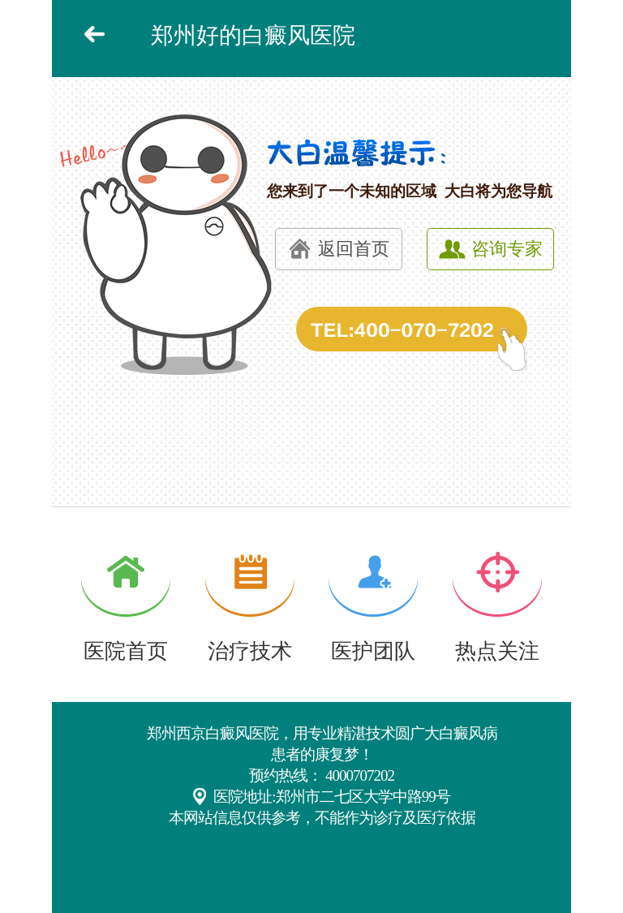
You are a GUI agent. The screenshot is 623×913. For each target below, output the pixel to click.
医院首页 (126, 651)
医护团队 (373, 651)
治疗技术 (250, 651)
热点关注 (497, 651)
